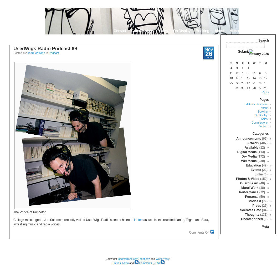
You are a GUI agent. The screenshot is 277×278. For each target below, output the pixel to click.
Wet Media (249, 161)
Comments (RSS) (147, 263)
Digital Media (247, 152)
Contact (120, 30)
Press (257, 206)
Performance (248, 192)
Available (251, 147)
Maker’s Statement (244, 30)
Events (256, 170)
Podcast (54, 52)
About (219, 30)
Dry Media (249, 156)
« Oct (266, 92)
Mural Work (249, 188)
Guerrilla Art (249, 183)
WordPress (162, 258)
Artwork (253, 143)
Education (253, 165)
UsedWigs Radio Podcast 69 (45, 48)
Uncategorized (252, 219)
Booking (202, 30)
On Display (181, 30)
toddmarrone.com (128, 258)
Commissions (142, 30)
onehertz (145, 258)
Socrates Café (250, 210)
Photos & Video (247, 179)
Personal (252, 197)
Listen (138, 220)
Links (259, 174)
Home (269, 30)
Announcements (248, 138)
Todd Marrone (36, 52)
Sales (163, 30)
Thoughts (252, 214)
